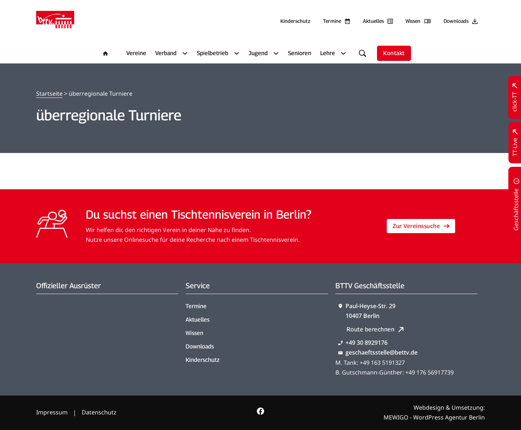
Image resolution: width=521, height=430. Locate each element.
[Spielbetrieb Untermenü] (235, 53)
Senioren (299, 53)
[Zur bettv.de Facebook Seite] (260, 413)
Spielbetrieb (212, 53)
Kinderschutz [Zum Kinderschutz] (295, 21)
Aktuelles (197, 319)
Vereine (136, 53)
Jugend (258, 53)
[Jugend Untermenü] (275, 53)
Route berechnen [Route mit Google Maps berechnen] (375, 329)
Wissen (194, 333)
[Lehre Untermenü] (342, 53)
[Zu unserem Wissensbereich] (418, 21)
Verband (166, 53)
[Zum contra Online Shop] (71, 321)
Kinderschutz (203, 359)
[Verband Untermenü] (184, 53)
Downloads (200, 346)
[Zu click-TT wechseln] (515, 97)
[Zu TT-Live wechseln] (515, 142)
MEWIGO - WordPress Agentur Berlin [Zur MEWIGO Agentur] (434, 417)
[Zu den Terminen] (336, 21)
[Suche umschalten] (362, 53)
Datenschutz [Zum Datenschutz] (99, 412)
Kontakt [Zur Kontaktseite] (394, 53)
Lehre (327, 53)
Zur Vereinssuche (421, 226)
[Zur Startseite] (55, 21)
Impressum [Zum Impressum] (52, 412)
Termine (196, 306)
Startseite (49, 94)
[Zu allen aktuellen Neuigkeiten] (378, 21)
